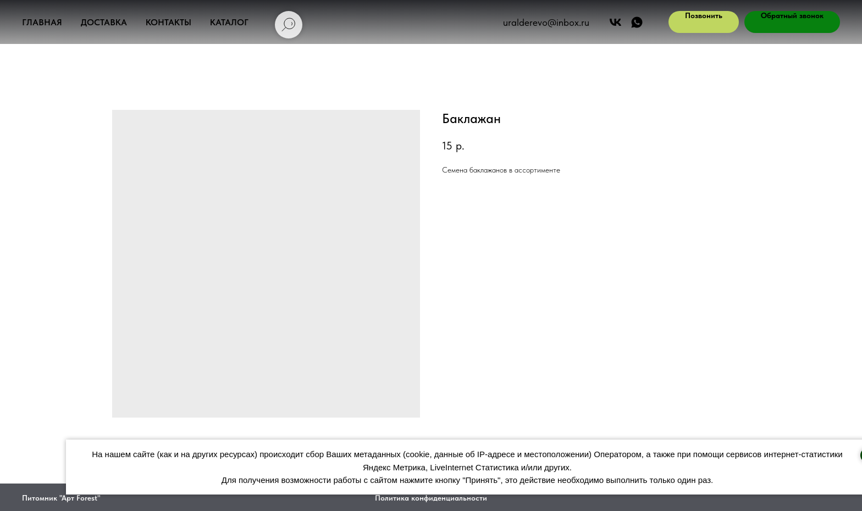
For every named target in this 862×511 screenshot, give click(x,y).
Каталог (229, 22)
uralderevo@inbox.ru (546, 22)
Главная (42, 22)
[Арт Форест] (615, 22)
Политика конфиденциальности (431, 497)
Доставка (104, 22)
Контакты (168, 22)
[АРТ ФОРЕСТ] (637, 22)
